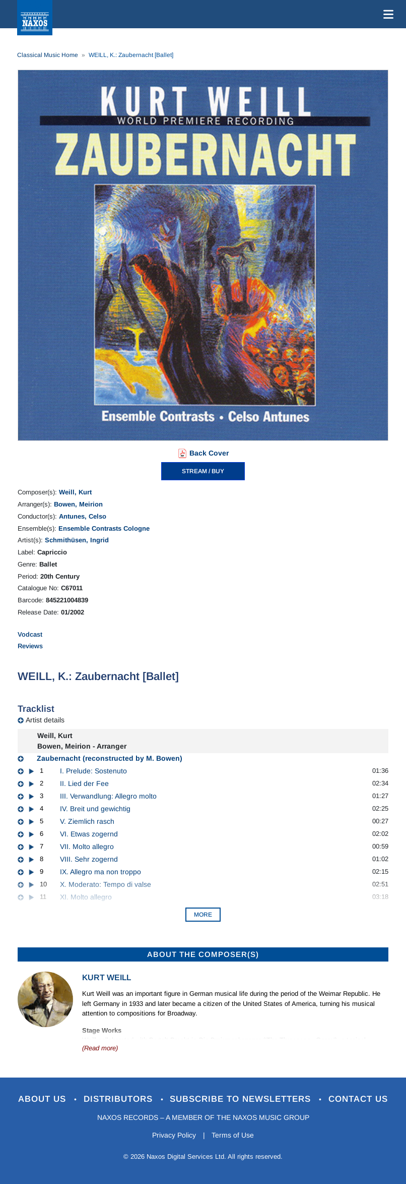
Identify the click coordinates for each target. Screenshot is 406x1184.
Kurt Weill (106, 977)
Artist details (45, 720)
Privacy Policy (174, 1136)
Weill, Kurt (75, 492)
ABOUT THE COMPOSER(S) (203, 954)
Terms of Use (233, 1136)
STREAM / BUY (203, 471)
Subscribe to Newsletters (242, 1099)
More (203, 914)
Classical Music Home (47, 55)
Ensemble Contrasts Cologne (104, 528)
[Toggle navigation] (386, 14)
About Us (43, 1099)
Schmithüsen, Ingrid (77, 540)
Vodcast (30, 634)
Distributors (120, 1099)
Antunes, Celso (82, 516)
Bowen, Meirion (78, 504)
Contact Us (358, 1099)
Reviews (30, 646)
